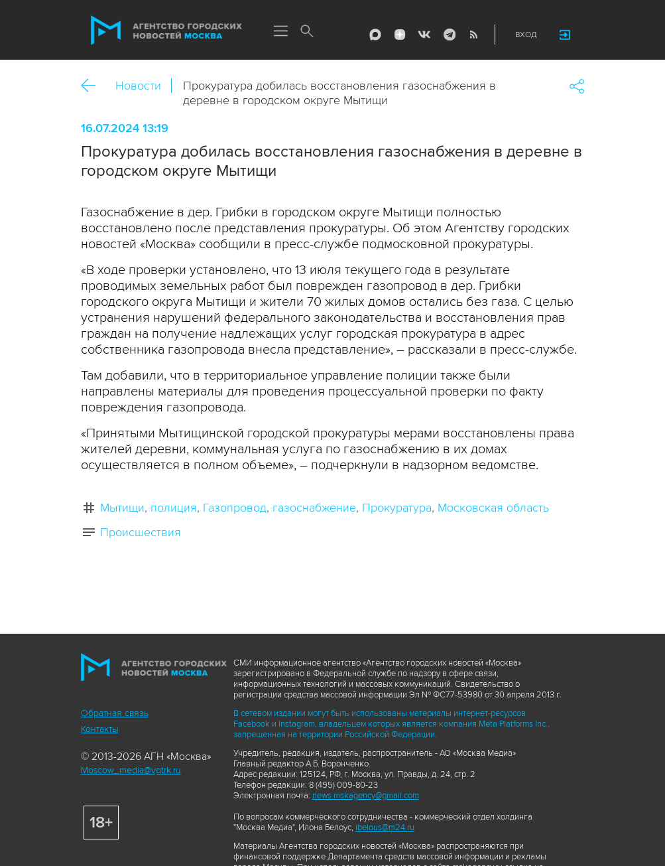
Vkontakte (424, 34)
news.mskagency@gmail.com (365, 795)
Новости (138, 85)
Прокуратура (397, 507)
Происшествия (140, 532)
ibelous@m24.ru (384, 827)
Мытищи (122, 507)
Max (375, 34)
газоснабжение (314, 507)
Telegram (449, 34)
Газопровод (235, 507)
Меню (281, 32)
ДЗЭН (400, 34)
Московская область (493, 507)
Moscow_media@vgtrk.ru (131, 770)
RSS (473, 34)
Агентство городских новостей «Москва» (166, 30)
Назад (93, 86)
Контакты (100, 729)
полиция (174, 507)
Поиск (308, 32)
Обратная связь (115, 713)
